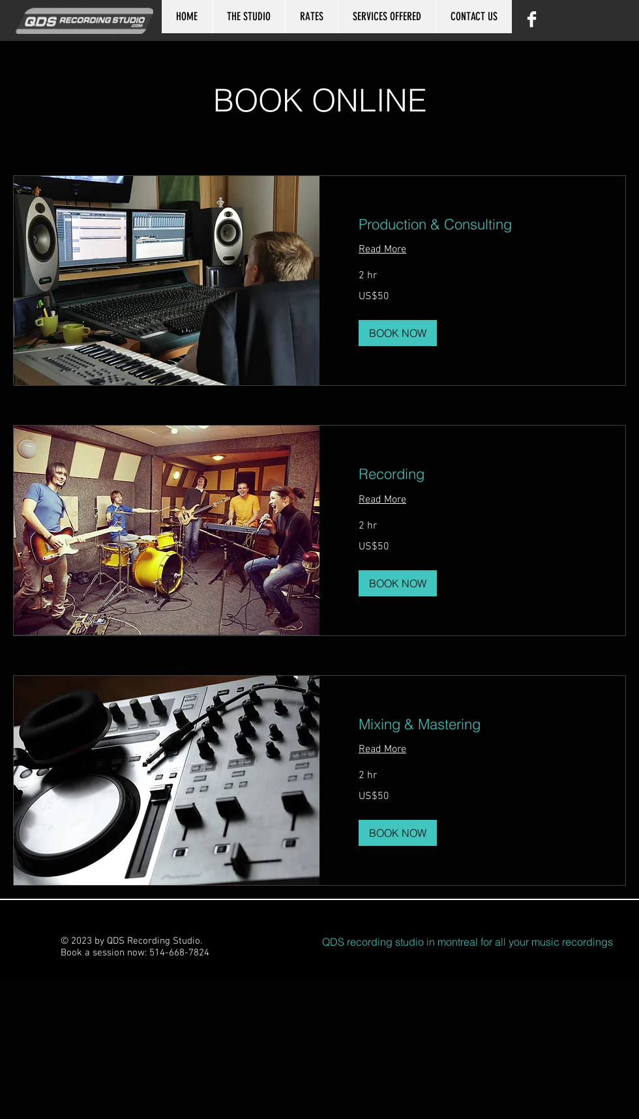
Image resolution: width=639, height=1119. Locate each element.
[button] (398, 333)
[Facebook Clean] (532, 19)
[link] (472, 224)
